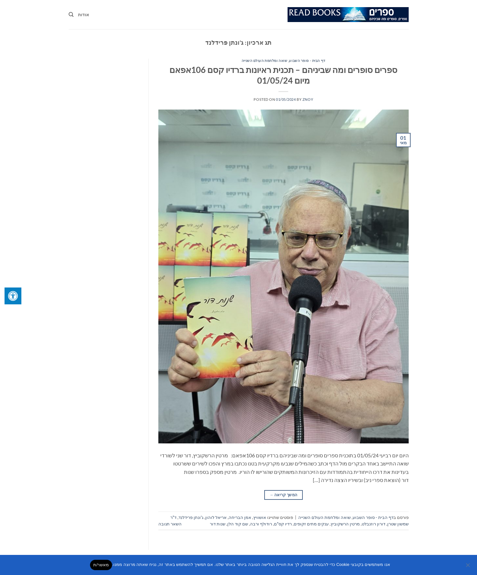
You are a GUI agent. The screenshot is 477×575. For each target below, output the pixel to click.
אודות (83, 14)
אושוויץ (259, 517)
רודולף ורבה (261, 523)
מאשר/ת (101, 564)
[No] (468, 567)
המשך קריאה (283, 495)
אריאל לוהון (216, 517)
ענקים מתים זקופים (311, 523)
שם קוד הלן (237, 523)
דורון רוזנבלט (373, 523)
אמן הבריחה (240, 517)
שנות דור (217, 523)
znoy (307, 99)
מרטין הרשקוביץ (345, 523)
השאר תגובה (170, 523)
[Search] (71, 14)
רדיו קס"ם (283, 523)
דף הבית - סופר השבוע (307, 60)
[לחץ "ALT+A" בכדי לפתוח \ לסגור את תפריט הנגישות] (13, 296)
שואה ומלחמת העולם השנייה (264, 60)
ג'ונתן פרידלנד (190, 517)
